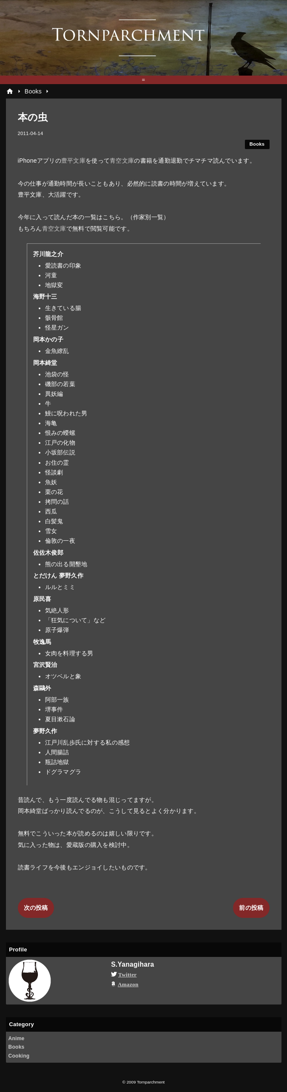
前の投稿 (251, 907)
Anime (17, 1038)
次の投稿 (36, 907)
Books (257, 144)
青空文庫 (122, 160)
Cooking (19, 1056)
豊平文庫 (73, 160)
